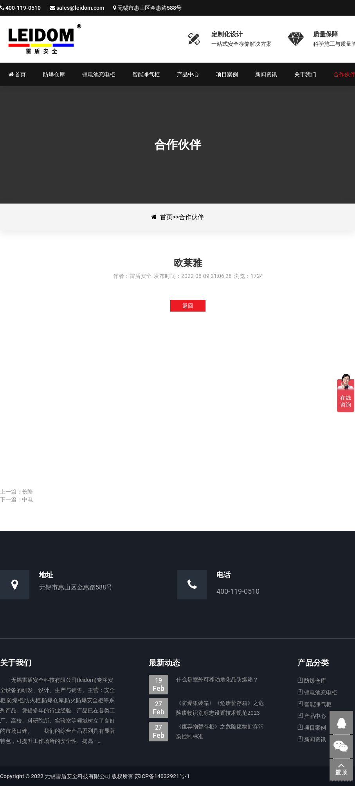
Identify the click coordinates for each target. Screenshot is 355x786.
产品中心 (311, 716)
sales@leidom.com (80, 8)
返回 (187, 306)
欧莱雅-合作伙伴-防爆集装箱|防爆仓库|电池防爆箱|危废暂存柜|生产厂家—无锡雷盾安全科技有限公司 (88, 39)
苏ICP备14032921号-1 (162, 776)
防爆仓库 (311, 681)
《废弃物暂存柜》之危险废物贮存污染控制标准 (206, 731)
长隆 (27, 492)
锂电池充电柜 (317, 692)
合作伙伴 (191, 217)
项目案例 (311, 728)
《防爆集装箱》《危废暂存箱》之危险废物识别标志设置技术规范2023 (206, 708)
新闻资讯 (311, 739)
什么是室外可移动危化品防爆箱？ (203, 680)
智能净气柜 (314, 704)
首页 (166, 217)
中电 (27, 499)
